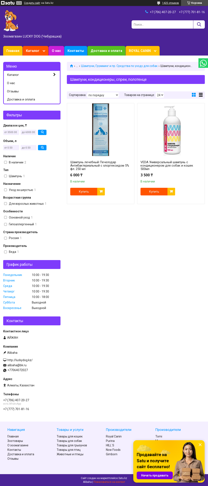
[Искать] (199, 24)
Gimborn (111, 454)
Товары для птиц (69, 449)
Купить (84, 191)
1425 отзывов (170, 2)
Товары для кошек (70, 436)
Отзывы (13, 91)
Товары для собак (69, 441)
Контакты (75, 51)
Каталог (32, 51)
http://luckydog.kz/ (20, 360)
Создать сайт (32, 2)
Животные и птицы (70, 454)
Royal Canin (114, 436)
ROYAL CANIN (140, 51)
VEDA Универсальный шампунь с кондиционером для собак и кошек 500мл (167, 165)
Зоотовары (15, 441)
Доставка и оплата (106, 51)
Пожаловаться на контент (109, 481)
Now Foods (113, 449)
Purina (110, 441)
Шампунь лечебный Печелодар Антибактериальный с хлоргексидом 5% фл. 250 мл (99, 165)
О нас (56, 51)
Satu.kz (122, 478)
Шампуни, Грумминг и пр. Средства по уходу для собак (119, 65)
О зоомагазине (17, 445)
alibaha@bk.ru (17, 365)
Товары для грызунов (72, 445)
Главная (12, 51)
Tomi (158, 436)
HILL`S (110, 445)
